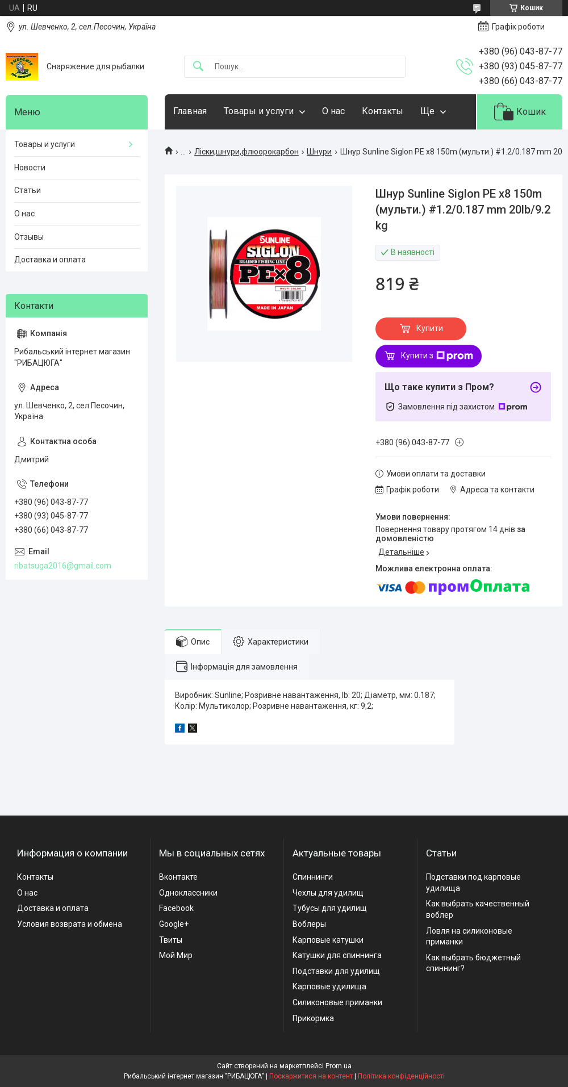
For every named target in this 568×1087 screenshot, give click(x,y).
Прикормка (313, 1018)
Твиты (170, 939)
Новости (29, 167)
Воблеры (309, 924)
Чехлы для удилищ (328, 892)
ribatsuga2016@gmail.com (62, 565)
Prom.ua (338, 1066)
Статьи (27, 190)
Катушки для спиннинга (337, 955)
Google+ (174, 924)
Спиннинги (313, 876)
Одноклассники (188, 892)
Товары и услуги (259, 111)
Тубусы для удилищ (330, 908)
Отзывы (29, 236)
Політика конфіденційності (401, 1076)
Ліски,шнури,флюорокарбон (246, 151)
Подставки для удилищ (336, 971)
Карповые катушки (328, 939)
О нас (333, 111)
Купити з (437, 356)
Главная (190, 111)
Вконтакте (178, 876)
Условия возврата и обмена (69, 924)
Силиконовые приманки (337, 1002)
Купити (429, 328)
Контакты (382, 111)
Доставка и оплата (50, 259)
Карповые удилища (329, 986)
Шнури (319, 151)
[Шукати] (198, 67)
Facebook (176, 908)
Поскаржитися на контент (311, 1076)
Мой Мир (176, 955)
